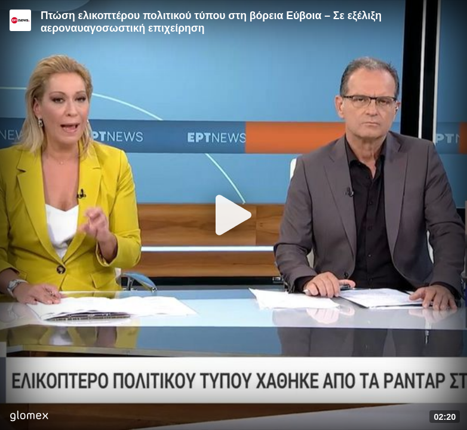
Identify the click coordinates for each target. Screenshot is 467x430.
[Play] (233, 215)
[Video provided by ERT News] (20, 20)
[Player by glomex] (29, 417)
